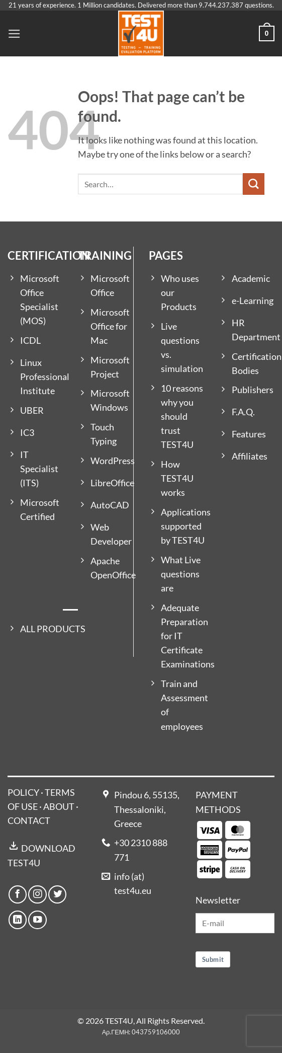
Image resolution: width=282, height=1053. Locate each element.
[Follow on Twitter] (57, 894)
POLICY (23, 792)
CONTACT (29, 820)
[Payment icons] (224, 849)
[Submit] (253, 184)
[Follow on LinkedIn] (18, 920)
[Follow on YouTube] (37, 920)
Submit (213, 959)
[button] (14, 34)
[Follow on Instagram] (37, 894)
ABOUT (58, 806)
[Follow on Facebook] (18, 894)
